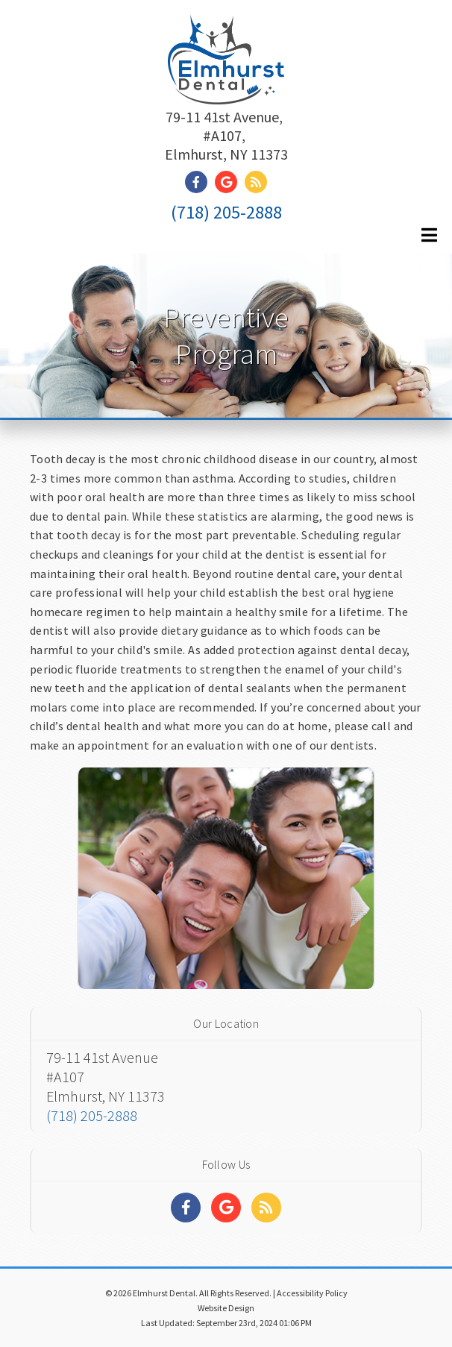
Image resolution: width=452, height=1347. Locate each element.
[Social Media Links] (186, 1207)
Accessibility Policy (312, 1293)
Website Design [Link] (226, 1307)
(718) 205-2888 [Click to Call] (226, 212)
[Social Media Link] (200, 182)
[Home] (226, 85)
